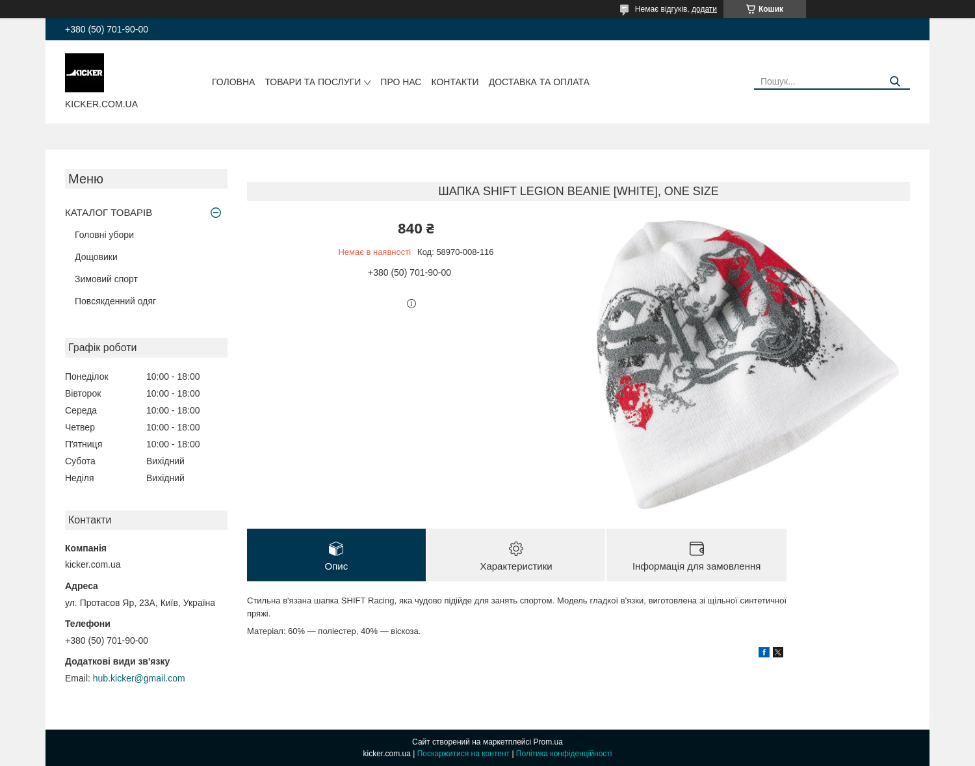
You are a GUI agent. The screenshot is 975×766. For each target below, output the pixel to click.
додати (704, 9)
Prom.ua (548, 741)
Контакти (454, 82)
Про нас (400, 82)
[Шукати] (895, 81)
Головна (233, 82)
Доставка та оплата (539, 82)
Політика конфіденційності (564, 753)
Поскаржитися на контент (463, 753)
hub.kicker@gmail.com (139, 678)
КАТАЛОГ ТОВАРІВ (108, 212)
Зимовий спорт (106, 279)
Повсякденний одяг (115, 301)
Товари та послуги (313, 82)
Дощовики (96, 257)
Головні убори (104, 235)
